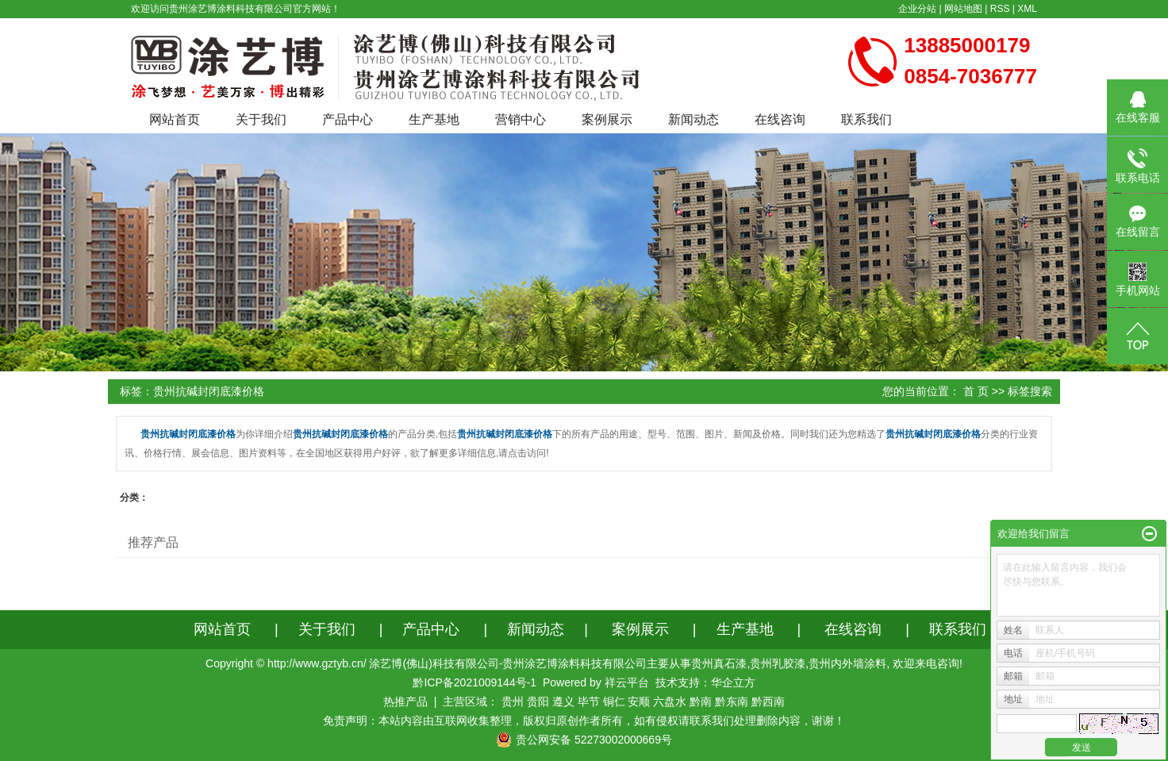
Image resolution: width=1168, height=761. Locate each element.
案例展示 (607, 119)
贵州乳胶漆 (777, 663)
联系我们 (866, 119)
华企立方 (733, 682)
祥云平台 (627, 682)
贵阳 (538, 701)
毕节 (589, 701)
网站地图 (963, 8)
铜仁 (614, 701)
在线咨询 (780, 119)
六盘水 (669, 701)
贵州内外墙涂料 (847, 663)
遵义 (563, 701)
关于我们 (261, 119)
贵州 (512, 701)
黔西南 (768, 701)
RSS (1000, 8)
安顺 (639, 701)
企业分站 (917, 8)
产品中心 (347, 119)
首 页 (976, 391)
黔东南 (731, 701)
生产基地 (434, 119)
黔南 (701, 701)
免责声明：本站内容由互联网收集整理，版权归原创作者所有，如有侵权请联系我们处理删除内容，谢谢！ (584, 720)
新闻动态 (693, 119)
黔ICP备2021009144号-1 (474, 682)
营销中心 (520, 119)
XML (1027, 8)
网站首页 (174, 119)
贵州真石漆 (719, 663)
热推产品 (405, 701)
